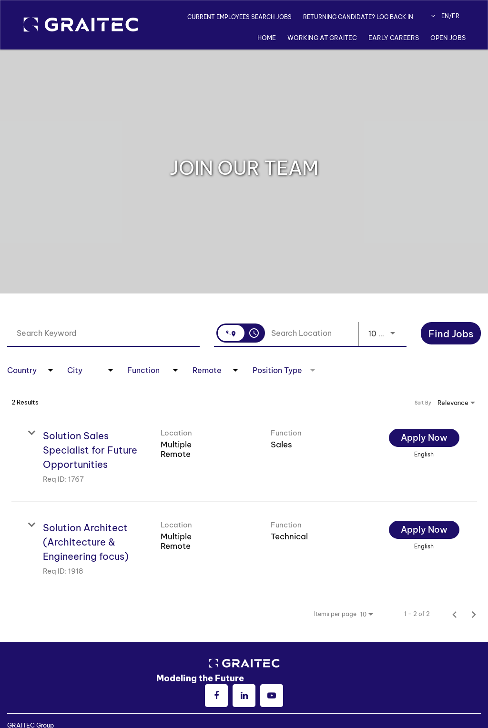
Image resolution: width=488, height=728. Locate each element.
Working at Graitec (322, 37)
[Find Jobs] (451, 334)
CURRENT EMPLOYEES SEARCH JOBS (239, 16)
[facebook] (216, 695)
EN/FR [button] (445, 16)
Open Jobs (448, 37)
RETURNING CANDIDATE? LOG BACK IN (358, 16)
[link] (244, 456)
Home (266, 37)
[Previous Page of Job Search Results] (454, 614)
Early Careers (393, 37)
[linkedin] (244, 695)
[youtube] (271, 695)
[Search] (451, 333)
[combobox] (103, 333)
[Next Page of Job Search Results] (473, 614)
